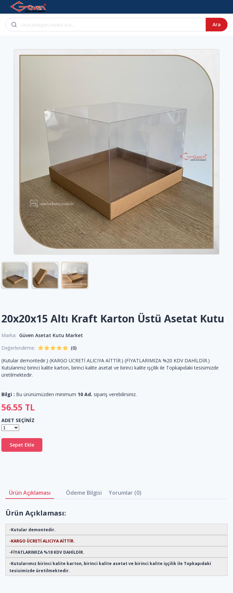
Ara (217, 24)
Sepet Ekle (22, 445)
